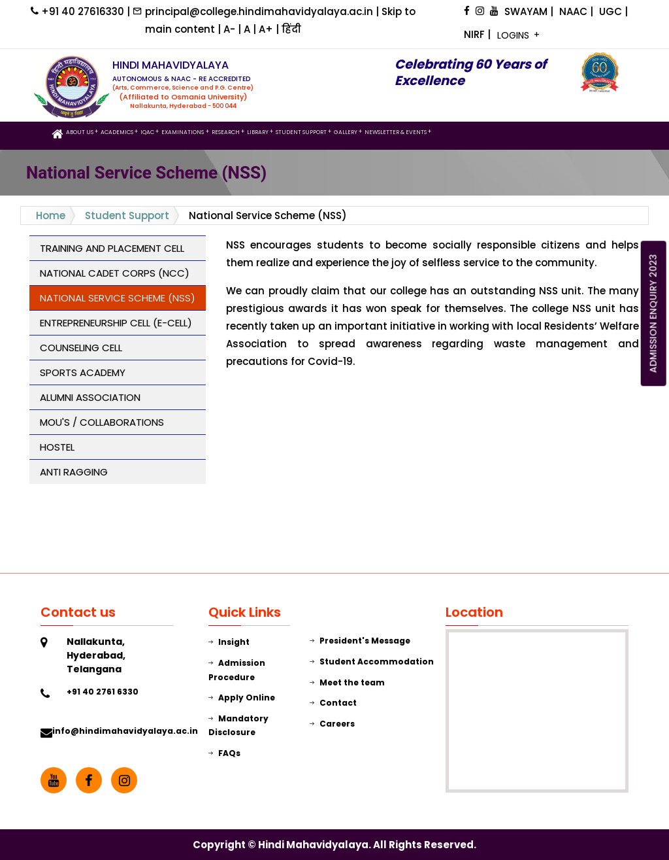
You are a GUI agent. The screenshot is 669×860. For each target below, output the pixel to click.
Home (50, 215)
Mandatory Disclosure (238, 725)
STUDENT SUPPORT (301, 132)
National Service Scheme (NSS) (117, 298)
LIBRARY (258, 132)
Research (226, 132)
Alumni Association (90, 397)
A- (230, 29)
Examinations (182, 132)
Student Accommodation (372, 661)
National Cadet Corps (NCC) (114, 273)
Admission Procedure (236, 670)
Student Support (127, 215)
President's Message (360, 640)
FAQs (224, 753)
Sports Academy (82, 372)
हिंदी (291, 29)
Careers (332, 723)
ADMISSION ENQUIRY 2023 (653, 313)
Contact (333, 702)
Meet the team (347, 682)
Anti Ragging (74, 472)
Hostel (57, 447)
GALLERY (345, 132)
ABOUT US (79, 132)
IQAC (147, 132)
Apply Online (241, 697)
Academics (117, 132)
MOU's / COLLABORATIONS (102, 422)
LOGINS (514, 35)
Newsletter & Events (396, 132)
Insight (229, 641)
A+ (267, 29)
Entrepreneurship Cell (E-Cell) (116, 323)
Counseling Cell (81, 347)
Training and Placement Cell (112, 248)
